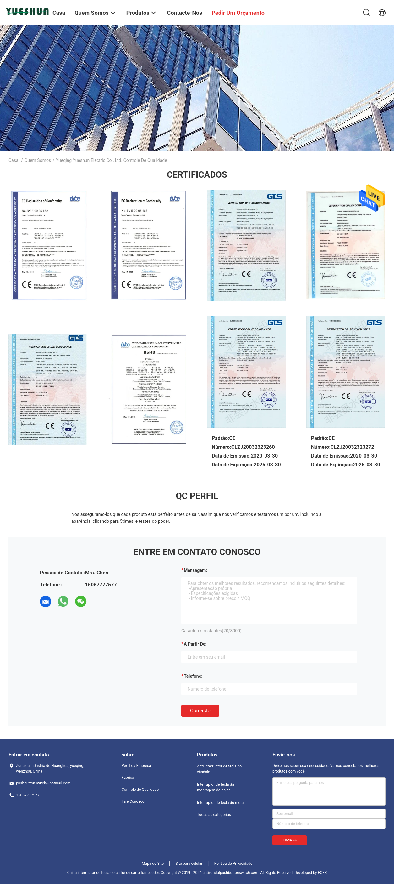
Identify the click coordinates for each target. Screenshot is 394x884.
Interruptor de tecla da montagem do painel (215, 787)
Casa (13, 160)
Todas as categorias (214, 815)
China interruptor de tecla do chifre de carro (103, 872)
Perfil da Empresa (136, 765)
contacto (200, 711)
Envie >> (290, 840)
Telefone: (193, 676)
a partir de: (195, 644)
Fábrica (128, 777)
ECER (322, 872)
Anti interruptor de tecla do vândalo (219, 769)
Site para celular (189, 863)
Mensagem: (195, 570)
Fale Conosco (133, 801)
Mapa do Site (153, 863)
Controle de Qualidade (140, 789)
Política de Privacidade (233, 863)
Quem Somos (38, 160)
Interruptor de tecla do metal (220, 803)
